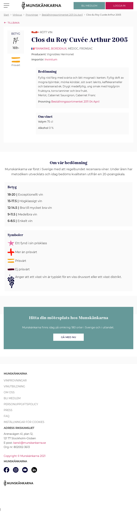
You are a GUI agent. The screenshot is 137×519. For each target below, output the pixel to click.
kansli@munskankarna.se (29, 442)
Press (8, 410)
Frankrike (42, 48)
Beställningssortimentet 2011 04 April (75, 101)
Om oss (9, 392)
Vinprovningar (15, 380)
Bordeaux (59, 48)
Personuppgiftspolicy (21, 404)
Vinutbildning (14, 386)
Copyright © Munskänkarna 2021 (24, 456)
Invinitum (51, 59)
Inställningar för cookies (24, 422)
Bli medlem (12, 398)
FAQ (6, 416)
